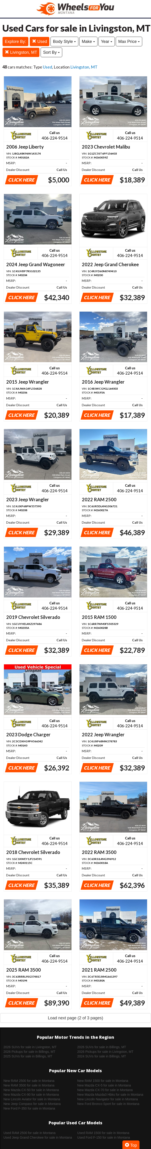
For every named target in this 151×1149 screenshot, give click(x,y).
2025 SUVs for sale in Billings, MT (27, 1056)
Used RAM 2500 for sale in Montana (29, 1133)
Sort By (51, 52)
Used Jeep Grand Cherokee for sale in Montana (37, 1137)
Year (106, 41)
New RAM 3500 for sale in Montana (28, 1085)
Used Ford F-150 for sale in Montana (103, 1137)
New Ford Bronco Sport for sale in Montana (108, 1104)
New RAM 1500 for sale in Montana (102, 1081)
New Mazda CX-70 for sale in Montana (105, 1090)
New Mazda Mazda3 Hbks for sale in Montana (110, 1094)
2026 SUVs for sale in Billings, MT (101, 1047)
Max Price (129, 41)
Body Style (64, 41)
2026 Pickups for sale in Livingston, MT (105, 1051)
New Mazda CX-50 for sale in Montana (31, 1090)
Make (88, 41)
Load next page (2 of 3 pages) (75, 1018)
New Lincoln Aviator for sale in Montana (31, 1099)
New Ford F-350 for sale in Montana (29, 1108)
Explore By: (15, 41)
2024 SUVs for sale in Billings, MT (101, 1056)
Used (39, 41)
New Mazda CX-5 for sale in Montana (104, 1085)
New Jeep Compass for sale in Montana (32, 1104)
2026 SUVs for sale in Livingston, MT (29, 1047)
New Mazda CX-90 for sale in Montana (31, 1094)
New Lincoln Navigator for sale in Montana (107, 1099)
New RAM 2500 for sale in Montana (28, 1081)
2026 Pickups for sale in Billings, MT (29, 1051)
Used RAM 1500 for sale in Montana (103, 1133)
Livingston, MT (21, 52)
